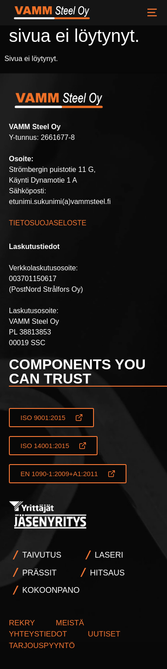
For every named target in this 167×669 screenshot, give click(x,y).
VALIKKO (152, 12)
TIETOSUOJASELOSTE (47, 223)
